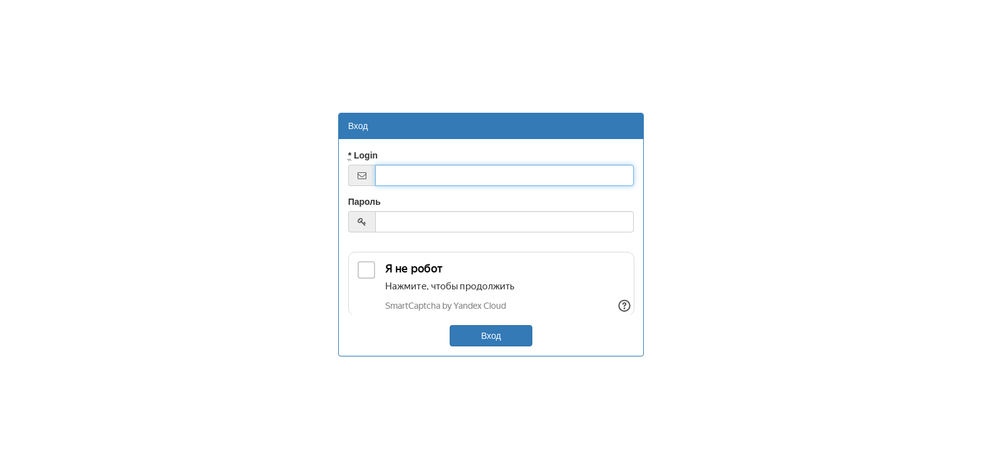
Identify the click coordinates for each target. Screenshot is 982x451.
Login (363, 155)
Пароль (364, 202)
